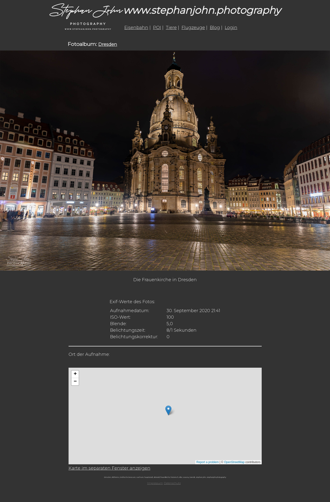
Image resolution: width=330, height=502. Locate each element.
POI (157, 27)
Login (231, 27)
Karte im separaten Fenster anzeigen (109, 468)
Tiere (171, 27)
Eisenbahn (136, 27)
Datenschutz (172, 483)
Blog (215, 27)
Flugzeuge (193, 27)
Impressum (155, 483)
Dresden (107, 44)
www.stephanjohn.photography (202, 10)
